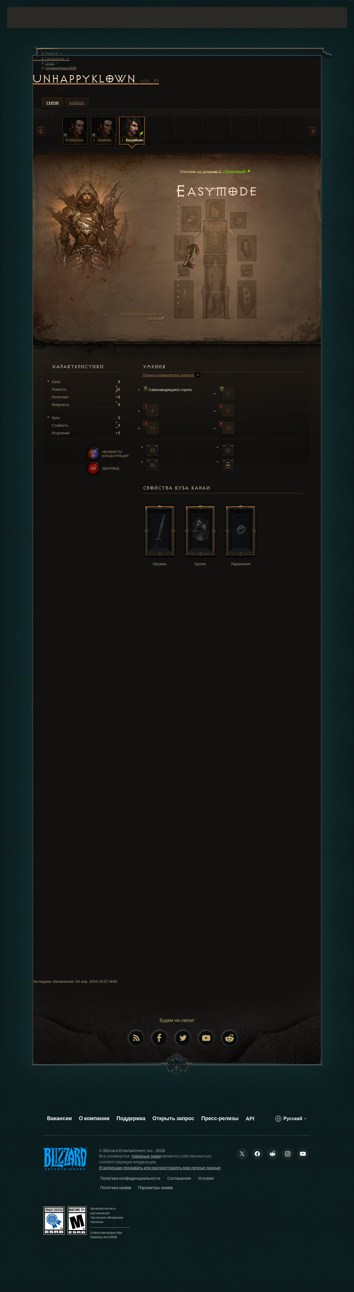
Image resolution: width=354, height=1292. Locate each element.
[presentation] (25, 17)
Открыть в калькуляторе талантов (172, 375)
